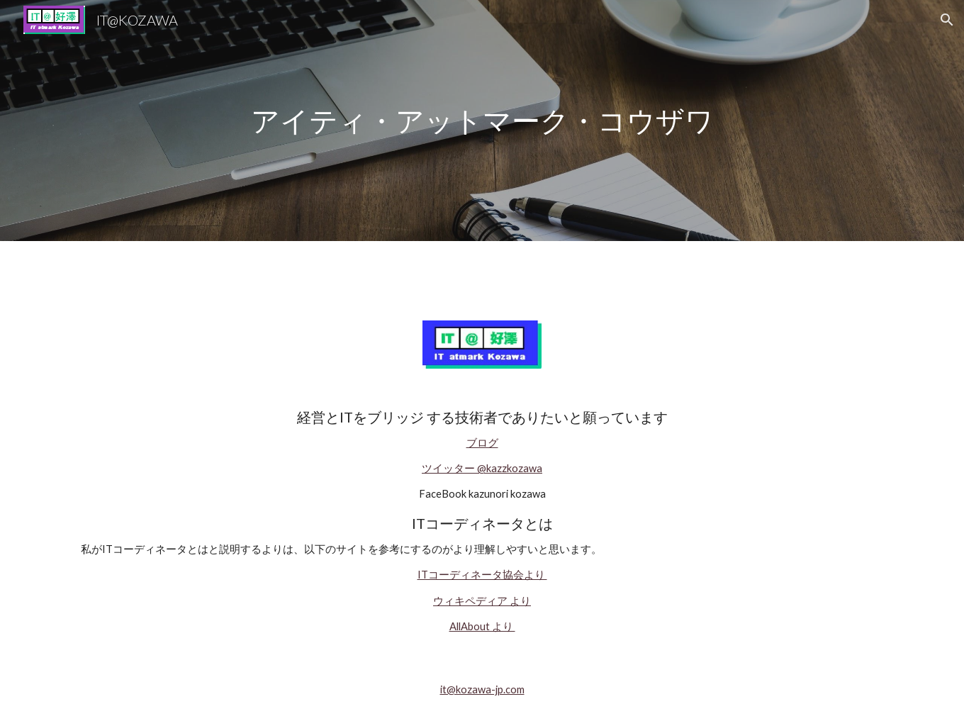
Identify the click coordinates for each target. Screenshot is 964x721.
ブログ (482, 443)
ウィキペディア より (482, 601)
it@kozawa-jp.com (482, 689)
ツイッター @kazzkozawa (482, 468)
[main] (482, 120)
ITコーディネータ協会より (482, 575)
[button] (947, 20)
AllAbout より (482, 626)
